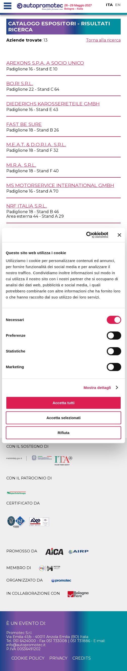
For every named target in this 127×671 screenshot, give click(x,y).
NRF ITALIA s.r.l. (26, 206)
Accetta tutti (64, 403)
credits (81, 658)
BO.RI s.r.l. (19, 83)
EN (118, 4)
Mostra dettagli (97, 387)
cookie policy (27, 658)
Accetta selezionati (63, 418)
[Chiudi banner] (119, 235)
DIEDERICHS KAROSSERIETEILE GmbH (53, 104)
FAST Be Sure (24, 124)
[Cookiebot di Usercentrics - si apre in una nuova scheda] (86, 235)
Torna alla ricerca (103, 40)
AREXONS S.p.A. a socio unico (45, 63)
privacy (58, 658)
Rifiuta (64, 433)
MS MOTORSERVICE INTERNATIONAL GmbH (60, 185)
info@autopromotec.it (26, 645)
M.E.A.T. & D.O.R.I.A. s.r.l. (36, 144)
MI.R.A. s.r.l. (21, 165)
